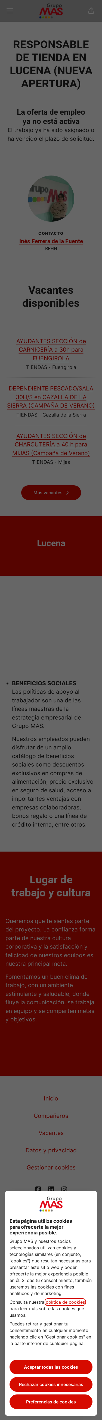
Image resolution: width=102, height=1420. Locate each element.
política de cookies (65, 1302)
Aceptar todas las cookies (51, 1367)
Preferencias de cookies (51, 1402)
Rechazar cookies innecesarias (51, 1384)
